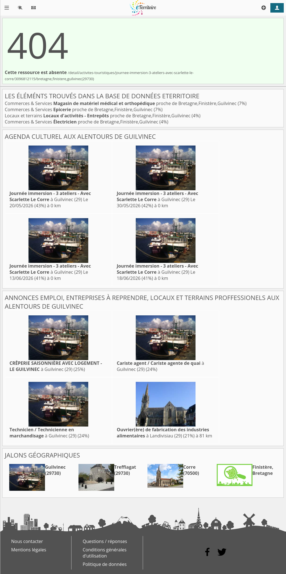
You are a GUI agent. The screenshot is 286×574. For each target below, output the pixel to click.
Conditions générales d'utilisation (105, 553)
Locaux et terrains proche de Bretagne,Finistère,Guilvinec (98, 116)
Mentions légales (28, 550)
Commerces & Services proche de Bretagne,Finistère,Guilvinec (121, 103)
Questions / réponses (105, 541)
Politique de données (105, 564)
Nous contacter (27, 541)
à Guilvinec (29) (50, 196)
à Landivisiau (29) (163, 433)
